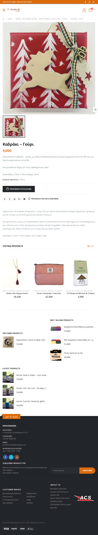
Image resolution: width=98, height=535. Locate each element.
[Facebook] (85, 2)
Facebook (5, 199)
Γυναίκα (32, 291)
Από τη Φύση (89, 291)
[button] (5, 10)
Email (24, 199)
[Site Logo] (13, 10)
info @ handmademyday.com (14, 445)
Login (29, 499)
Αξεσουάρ (57, 291)
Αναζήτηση (31, 496)
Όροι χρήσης (8, 503)
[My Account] (84, 10)
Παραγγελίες (32, 493)
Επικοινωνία (8, 496)
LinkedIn (14, 199)
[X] (89, 2)
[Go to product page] (30, 273)
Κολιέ (38, 291)
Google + (19, 199)
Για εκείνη (25, 291)
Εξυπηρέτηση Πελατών (12, 493)
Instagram (16, 457)
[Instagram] (93, 2)
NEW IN (18, 291)
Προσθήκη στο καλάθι (20, 189)
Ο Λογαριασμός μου (11, 499)
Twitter (9, 199)
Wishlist (30, 503)
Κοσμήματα (7, 291)
